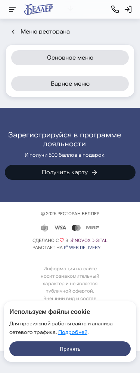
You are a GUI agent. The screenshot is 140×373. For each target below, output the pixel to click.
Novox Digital (91, 240)
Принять (70, 349)
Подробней (72, 332)
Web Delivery (84, 247)
